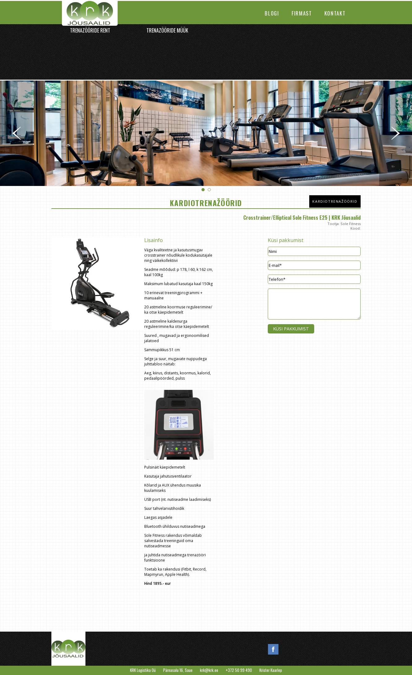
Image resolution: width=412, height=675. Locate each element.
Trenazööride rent (90, 30)
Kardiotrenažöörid (334, 201)
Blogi (272, 13)
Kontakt (335, 13)
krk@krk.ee (209, 670)
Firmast (302, 13)
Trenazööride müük (167, 30)
